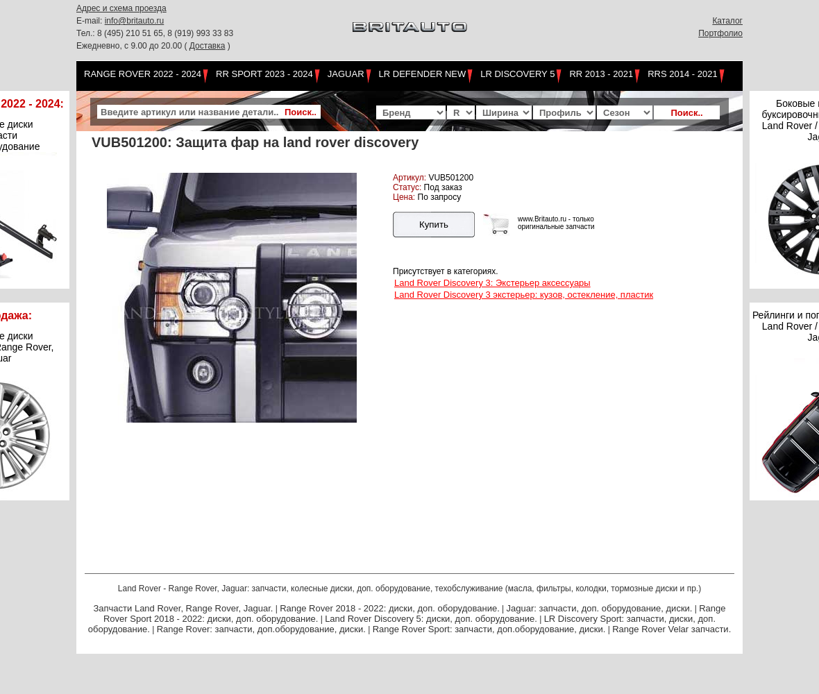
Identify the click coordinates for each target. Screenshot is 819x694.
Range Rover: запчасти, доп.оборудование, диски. (261, 629)
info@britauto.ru (134, 21)
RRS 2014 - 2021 (682, 74)
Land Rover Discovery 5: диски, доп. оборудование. (431, 618)
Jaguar (346, 74)
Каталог (727, 21)
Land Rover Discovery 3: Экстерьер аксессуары (492, 283)
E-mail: (90, 21)
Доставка (207, 46)
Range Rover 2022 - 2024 (142, 74)
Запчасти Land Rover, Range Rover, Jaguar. (183, 608)
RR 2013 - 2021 (601, 74)
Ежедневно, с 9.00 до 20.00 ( (132, 46)
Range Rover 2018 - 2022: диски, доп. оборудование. (390, 608)
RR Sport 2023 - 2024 (264, 74)
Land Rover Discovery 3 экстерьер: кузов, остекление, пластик (523, 294)
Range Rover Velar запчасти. (671, 629)
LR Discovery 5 (517, 74)
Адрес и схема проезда (121, 8)
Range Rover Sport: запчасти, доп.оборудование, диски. (489, 629)
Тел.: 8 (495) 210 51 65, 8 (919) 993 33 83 (154, 33)
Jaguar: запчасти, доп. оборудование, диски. (600, 608)
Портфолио (720, 33)
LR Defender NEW (422, 74)
